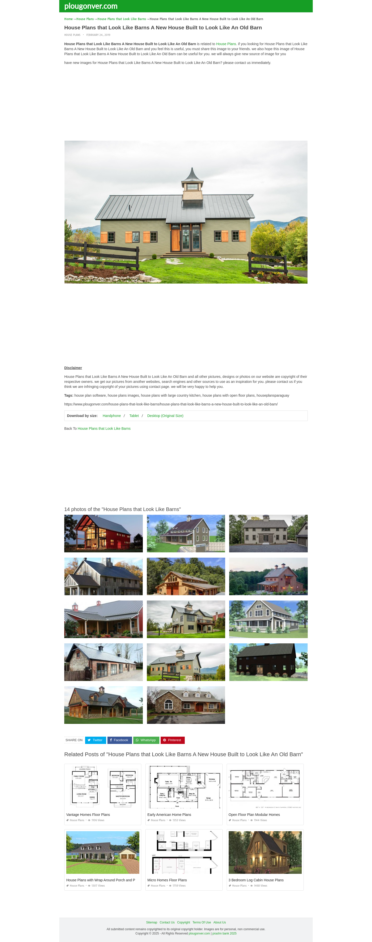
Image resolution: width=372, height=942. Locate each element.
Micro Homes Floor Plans (167, 880)
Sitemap (151, 922)
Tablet (134, 416)
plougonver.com (90, 5)
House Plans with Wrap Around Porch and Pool (103, 880)
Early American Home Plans (169, 814)
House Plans (72, 35)
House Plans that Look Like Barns (104, 428)
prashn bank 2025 (224, 933)
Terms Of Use (202, 922)
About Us (219, 922)
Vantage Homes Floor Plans (88, 814)
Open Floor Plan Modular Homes (254, 814)
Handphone (112, 416)
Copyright (183, 922)
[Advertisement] (186, 104)
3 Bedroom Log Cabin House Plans (256, 880)
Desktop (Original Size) (165, 416)
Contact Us (167, 922)
